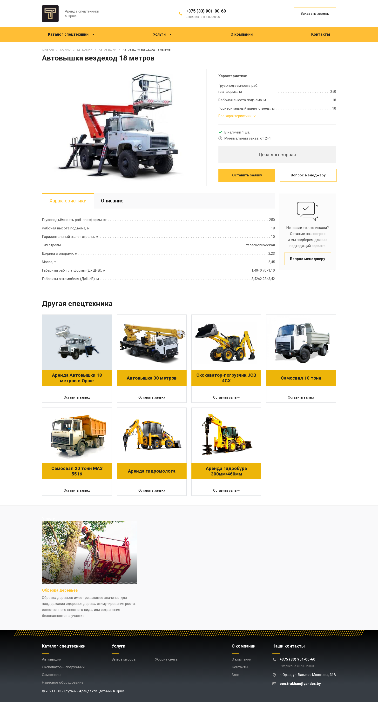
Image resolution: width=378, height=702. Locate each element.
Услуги (162, 34)
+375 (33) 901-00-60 (206, 10)
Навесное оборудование (62, 682)
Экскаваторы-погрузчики (63, 667)
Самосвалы (51, 675)
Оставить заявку (247, 175)
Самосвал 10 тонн (301, 378)
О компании (241, 34)
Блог (235, 675)
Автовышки (51, 659)
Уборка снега (166, 659)
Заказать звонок (315, 13)
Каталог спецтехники (71, 34)
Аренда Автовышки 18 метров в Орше (77, 378)
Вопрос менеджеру (308, 175)
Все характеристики (234, 116)
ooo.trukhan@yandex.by (300, 684)
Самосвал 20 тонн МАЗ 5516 (77, 471)
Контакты (320, 34)
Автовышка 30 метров (152, 378)
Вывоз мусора (123, 659)
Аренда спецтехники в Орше (82, 13)
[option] (124, 127)
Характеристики (68, 201)
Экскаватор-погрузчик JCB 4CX (226, 378)
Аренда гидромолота (152, 471)
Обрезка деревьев (60, 590)
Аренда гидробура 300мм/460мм (226, 471)
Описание (112, 201)
